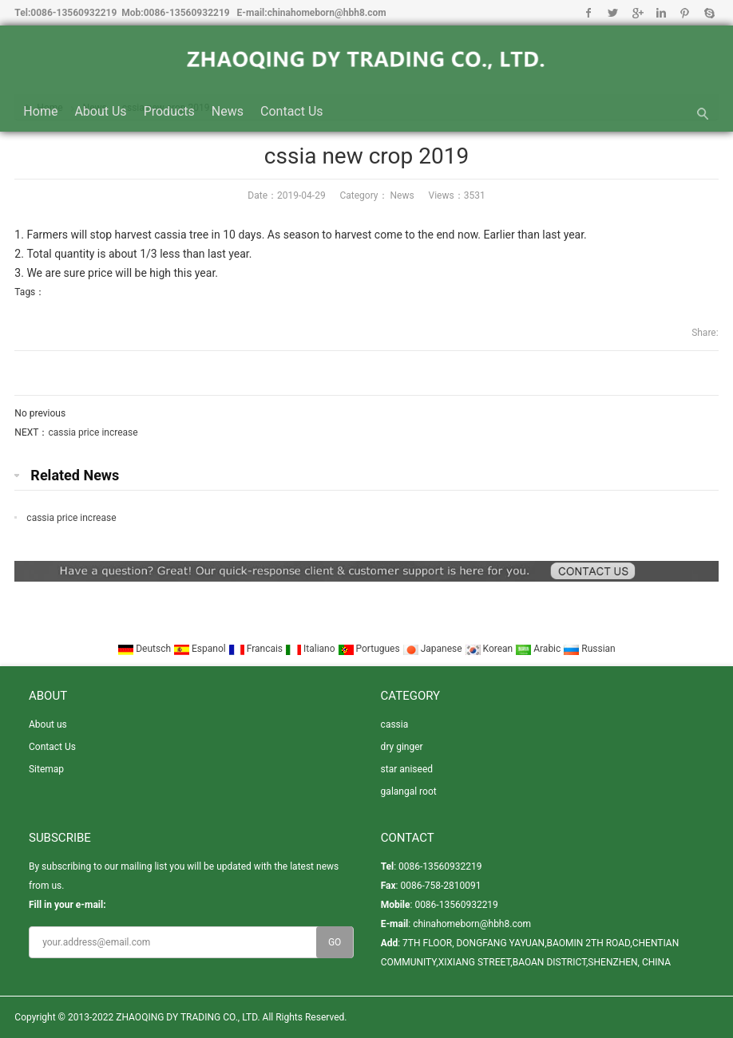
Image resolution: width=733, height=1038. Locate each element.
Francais (256, 648)
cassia (395, 724)
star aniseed (407, 769)
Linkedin (661, 13)
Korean (490, 648)
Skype (709, 13)
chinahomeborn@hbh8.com (326, 12)
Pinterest (685, 13)
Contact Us (291, 111)
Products (169, 111)
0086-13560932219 (73, 12)
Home (40, 111)
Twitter (613, 13)
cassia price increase (92, 432)
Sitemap (46, 769)
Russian (589, 648)
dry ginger (402, 746)
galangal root (409, 791)
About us (100, 111)
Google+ (637, 13)
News (228, 111)
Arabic (539, 648)
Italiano (311, 648)
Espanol (200, 648)
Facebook (589, 13)
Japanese (433, 648)
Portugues (370, 648)
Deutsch (145, 648)
